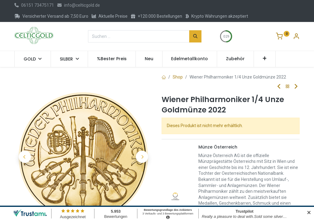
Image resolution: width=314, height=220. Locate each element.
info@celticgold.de (78, 5)
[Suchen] (195, 36)
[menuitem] (112, 59)
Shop (178, 77)
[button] (265, 59)
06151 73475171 (34, 5)
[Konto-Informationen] (296, 37)
